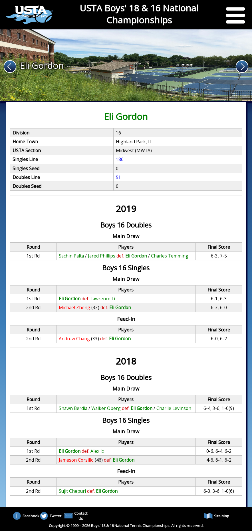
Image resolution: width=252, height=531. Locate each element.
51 (118, 177)
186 (120, 159)
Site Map (216, 516)
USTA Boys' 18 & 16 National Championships (139, 14)
